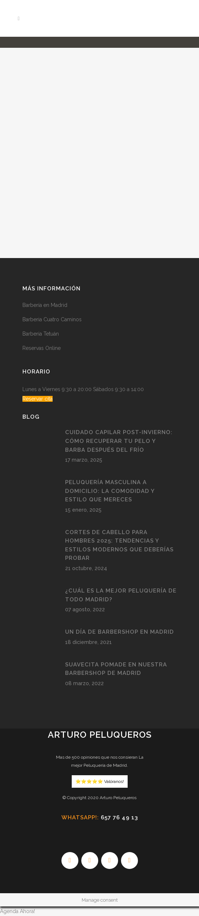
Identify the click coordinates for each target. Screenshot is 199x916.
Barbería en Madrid (44, 305)
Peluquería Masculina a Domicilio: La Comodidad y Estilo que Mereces (109, 491)
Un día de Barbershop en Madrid (119, 632)
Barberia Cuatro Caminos (52, 319)
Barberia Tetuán (40, 334)
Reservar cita (37, 399)
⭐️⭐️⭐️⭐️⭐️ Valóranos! (99, 781)
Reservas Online (41, 348)
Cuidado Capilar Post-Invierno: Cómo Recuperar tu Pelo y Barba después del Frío (119, 441)
